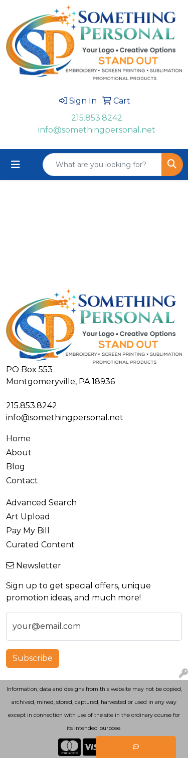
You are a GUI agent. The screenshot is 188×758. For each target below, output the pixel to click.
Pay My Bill (28, 530)
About (19, 452)
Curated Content (40, 544)
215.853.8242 (96, 118)
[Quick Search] (102, 164)
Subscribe (33, 658)
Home (18, 438)
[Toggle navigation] (15, 165)
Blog (15, 466)
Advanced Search (41, 502)
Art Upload (28, 516)
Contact (22, 480)
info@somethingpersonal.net (96, 130)
